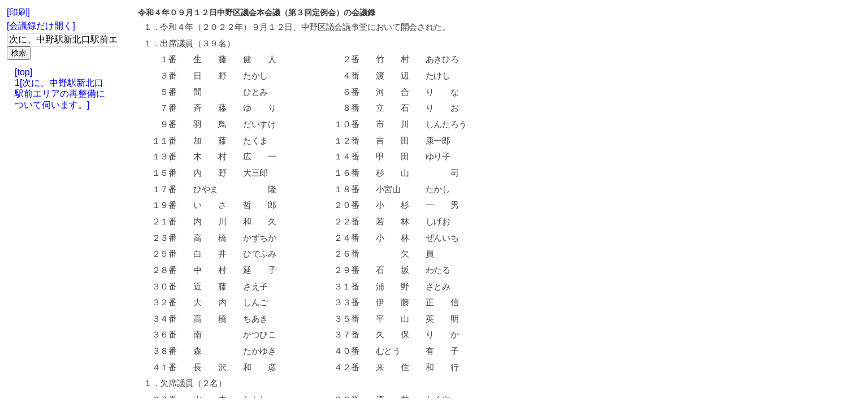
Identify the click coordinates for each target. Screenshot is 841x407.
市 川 (392, 124)
